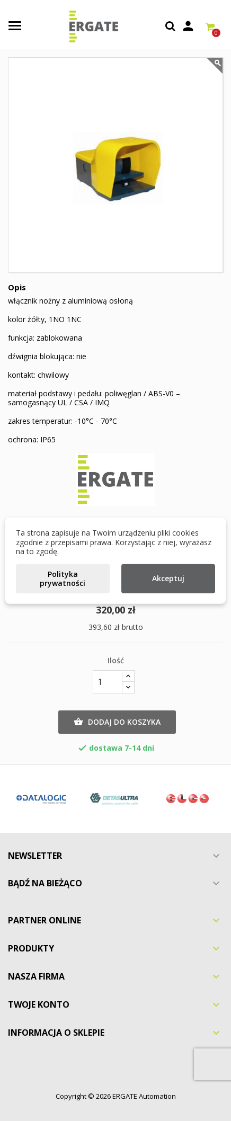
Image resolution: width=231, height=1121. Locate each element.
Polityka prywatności (62, 578)
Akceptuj (168, 578)
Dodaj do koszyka (117, 722)
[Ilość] (107, 681)
